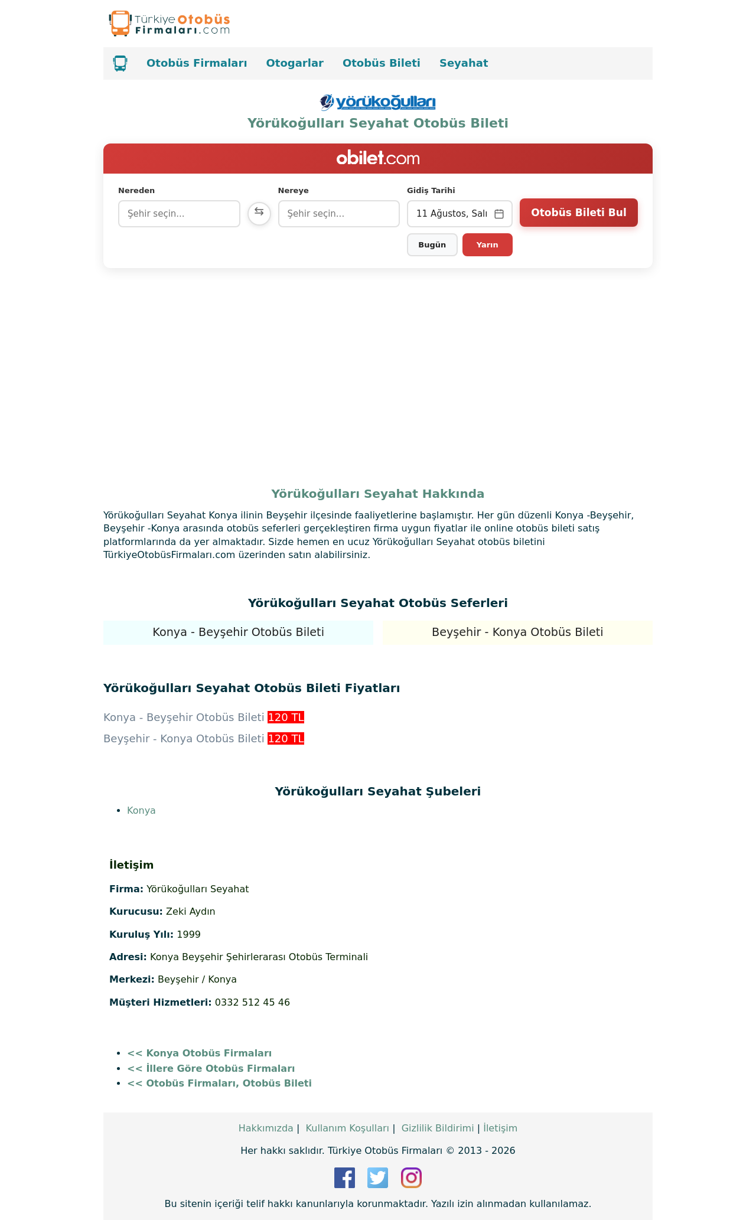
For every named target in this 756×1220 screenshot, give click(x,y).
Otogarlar (295, 63)
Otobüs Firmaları (196, 63)
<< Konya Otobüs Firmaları (199, 1053)
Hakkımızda (266, 1128)
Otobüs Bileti (382, 63)
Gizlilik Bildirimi (438, 1128)
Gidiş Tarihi (431, 190)
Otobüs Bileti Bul (578, 212)
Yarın (487, 244)
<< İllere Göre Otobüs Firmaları (211, 1068)
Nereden (136, 190)
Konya (141, 810)
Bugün (432, 244)
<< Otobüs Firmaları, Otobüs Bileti (219, 1083)
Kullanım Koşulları (347, 1128)
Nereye (293, 190)
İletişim (500, 1128)
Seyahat (463, 63)
